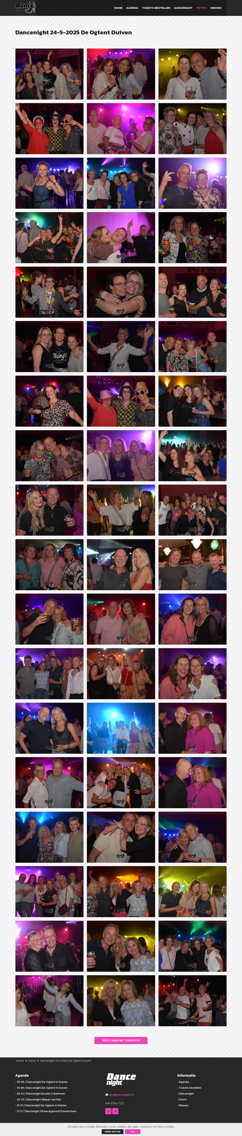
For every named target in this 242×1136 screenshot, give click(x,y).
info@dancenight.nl (121, 1097)
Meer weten (112, 1131)
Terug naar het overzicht (121, 1042)
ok (132, 1131)
